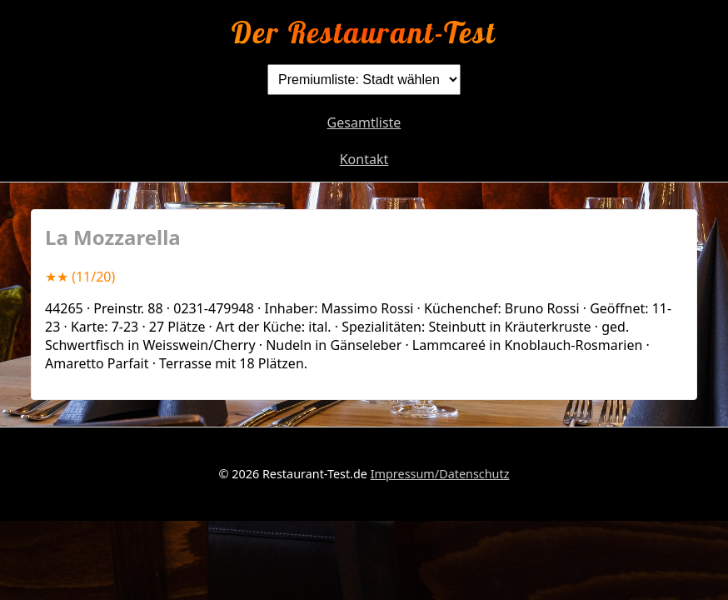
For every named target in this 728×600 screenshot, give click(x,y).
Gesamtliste (364, 122)
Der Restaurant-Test (364, 32)
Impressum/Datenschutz (440, 474)
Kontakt (364, 159)
